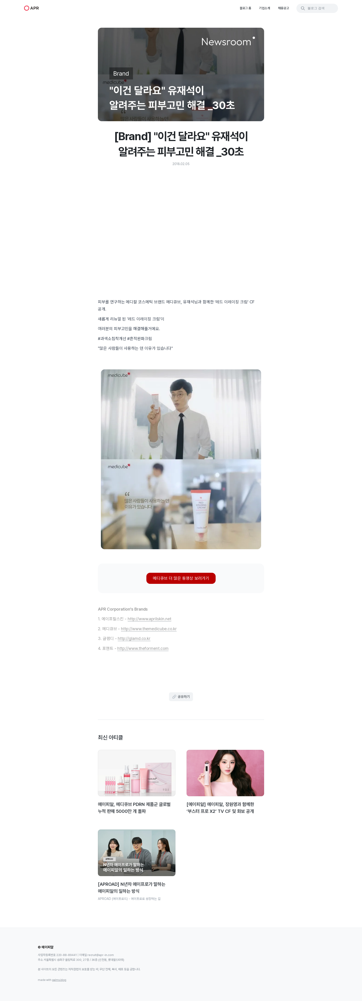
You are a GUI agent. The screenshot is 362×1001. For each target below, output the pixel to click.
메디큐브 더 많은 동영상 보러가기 (181, 578)
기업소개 (264, 8)
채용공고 (283, 8)
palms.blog (59, 980)
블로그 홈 (245, 8)
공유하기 (181, 697)
